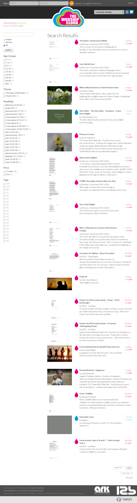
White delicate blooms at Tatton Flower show (98, 87)
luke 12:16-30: (13, 141)
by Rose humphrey (87, 137)
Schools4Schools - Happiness (92, 370)
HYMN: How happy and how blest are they (97, 181)
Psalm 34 (83, 276)
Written (9, 42)
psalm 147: (11, 108)
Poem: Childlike (86, 393)
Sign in (6, 3)
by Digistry (83, 420)
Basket (131, 3)
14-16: (10, 71)
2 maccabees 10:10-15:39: (18, 129)
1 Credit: (11, 171)
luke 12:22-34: (13, 132)
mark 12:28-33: (13, 162)
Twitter (131, 12)
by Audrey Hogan (86, 91)
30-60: (10, 80)
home (6, 25)
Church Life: (12, 96)
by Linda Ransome (86, 373)
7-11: (9, 62)
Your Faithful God (86, 64)
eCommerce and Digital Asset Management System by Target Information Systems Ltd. (124, 500)
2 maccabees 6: (13, 123)
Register (78, 3)
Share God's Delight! (88, 157)
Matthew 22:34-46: (15, 105)
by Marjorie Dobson (87, 397)
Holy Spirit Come (86, 417)
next (129, 467)
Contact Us (24, 491)
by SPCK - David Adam (88, 256)
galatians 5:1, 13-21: (15, 156)
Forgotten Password (92, 3)
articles (21, 22)
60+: (9, 83)
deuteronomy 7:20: (15, 114)
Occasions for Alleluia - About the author (97, 253)
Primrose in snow (86, 134)
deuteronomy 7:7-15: (16, 111)
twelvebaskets (10, 491)
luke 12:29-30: (13, 150)
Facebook (127, 12)
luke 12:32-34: (13, 144)
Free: (9, 174)
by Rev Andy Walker (87, 350)
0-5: (9, 65)
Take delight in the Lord (88, 282)
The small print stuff (36, 491)
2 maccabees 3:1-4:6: (16, 117)
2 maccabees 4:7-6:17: (16, 120)
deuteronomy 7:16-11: (16, 153)
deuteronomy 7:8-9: (15, 135)
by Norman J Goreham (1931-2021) (94, 44)
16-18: (10, 74)
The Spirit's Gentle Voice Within (93, 41)
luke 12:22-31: (13, 138)
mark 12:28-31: (13, 159)
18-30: (10, 77)
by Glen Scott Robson (88, 280)
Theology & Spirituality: (17, 93)
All (7, 45)
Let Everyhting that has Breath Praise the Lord (99, 347)
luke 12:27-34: (13, 147)
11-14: (10, 68)
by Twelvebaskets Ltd (88, 117)
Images (9, 39)
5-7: (9, 59)
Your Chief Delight (87, 204)
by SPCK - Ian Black (87, 306)
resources (9, 22)
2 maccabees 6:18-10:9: (17, 126)
